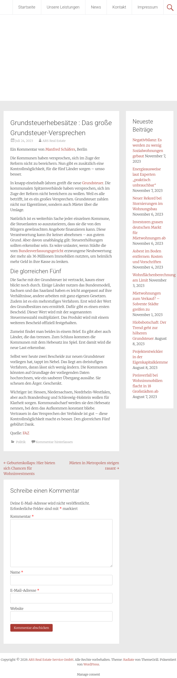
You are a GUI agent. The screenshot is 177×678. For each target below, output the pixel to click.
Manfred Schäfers (60, 149)
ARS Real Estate (54, 141)
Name (16, 572)
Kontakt (119, 7)
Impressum (148, 7)
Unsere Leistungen (63, 7)
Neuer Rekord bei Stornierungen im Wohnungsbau (148, 203)
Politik (21, 442)
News (96, 7)
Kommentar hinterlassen (54, 442)
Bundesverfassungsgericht (41, 251)
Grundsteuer (92, 183)
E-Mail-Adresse (24, 590)
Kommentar (22, 516)
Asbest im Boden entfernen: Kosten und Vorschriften (148, 256)
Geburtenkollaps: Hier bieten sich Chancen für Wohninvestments (29, 468)
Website (17, 608)
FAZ (26, 433)
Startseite (26, 7)
